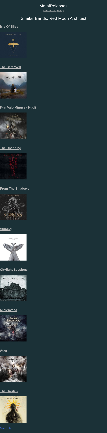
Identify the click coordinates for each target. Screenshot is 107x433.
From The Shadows (14, 188)
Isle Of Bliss (9, 26)
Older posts (5, 428)
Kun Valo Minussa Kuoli (18, 107)
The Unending (10, 148)
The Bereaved (10, 67)
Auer (3, 350)
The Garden (9, 391)
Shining (6, 229)
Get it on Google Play (53, 11)
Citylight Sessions (14, 269)
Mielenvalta (8, 310)
